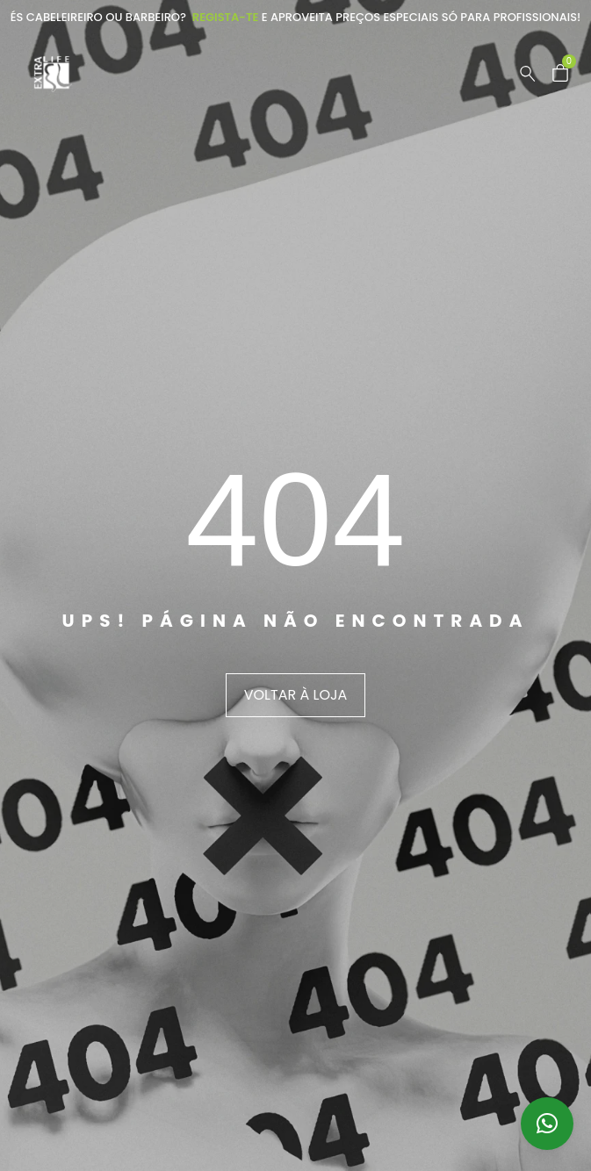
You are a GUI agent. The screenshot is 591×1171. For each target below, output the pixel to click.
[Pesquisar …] (527, 73)
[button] (547, 1123)
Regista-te (225, 17)
